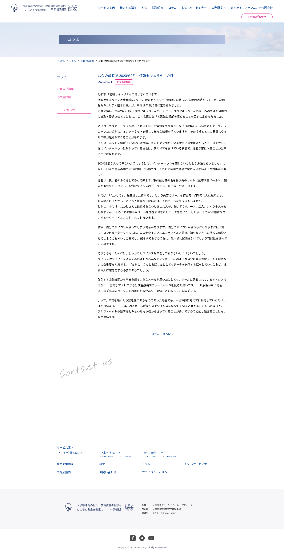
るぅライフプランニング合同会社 (252, 7)
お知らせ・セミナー (194, 7)
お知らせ (69, 109)
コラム (172, 7)
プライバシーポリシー (156, 472)
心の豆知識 (64, 97)
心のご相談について (154, 452)
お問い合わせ (257, 17)
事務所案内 (219, 7)
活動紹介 (157, 7)
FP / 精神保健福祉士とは (71, 452)
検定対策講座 (128, 7)
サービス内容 (107, 456)
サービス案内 (106, 7)
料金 (144, 7)
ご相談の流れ (128, 456)
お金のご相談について (112, 452)
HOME (61, 60)
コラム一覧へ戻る (162, 334)
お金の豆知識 (87, 60)
